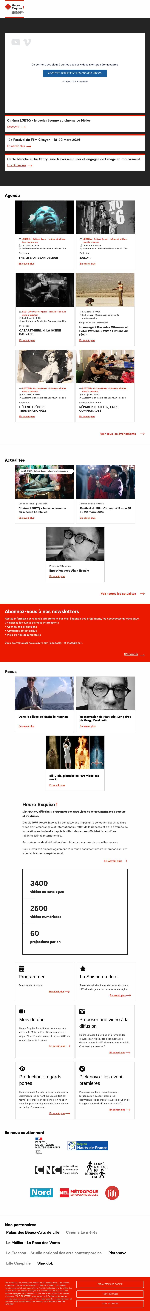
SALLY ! (85, 258)
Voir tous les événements (118, 434)
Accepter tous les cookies (75, 81)
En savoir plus (16, 146)
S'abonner (131, 654)
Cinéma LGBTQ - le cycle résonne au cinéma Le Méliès (42, 510)
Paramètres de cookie (109, 1284)
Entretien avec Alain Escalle (69, 570)
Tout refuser (110, 1294)
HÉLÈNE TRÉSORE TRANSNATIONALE (32, 408)
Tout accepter (110, 1303)
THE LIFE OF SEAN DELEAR (38, 258)
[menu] (142, 8)
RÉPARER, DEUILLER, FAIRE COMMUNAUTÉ (98, 408)
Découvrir (13, 126)
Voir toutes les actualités (118, 593)
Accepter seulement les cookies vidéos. (75, 73)
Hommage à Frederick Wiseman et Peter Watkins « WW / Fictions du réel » (103, 331)
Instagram (74, 643)
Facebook (55, 643)
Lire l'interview (16, 165)
